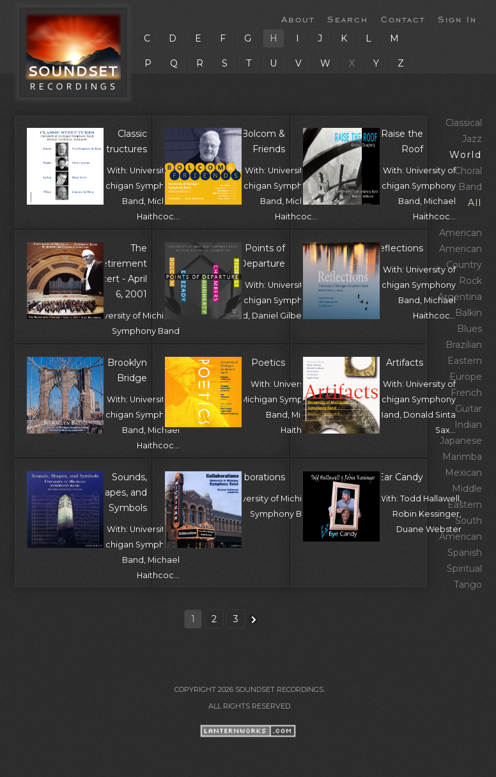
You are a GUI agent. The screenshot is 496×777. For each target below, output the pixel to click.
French (466, 392)
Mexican (463, 472)
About (297, 18)
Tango (468, 584)
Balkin (468, 312)
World (465, 155)
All (475, 202)
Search (347, 18)
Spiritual (464, 568)
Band (470, 186)
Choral (468, 171)
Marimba (462, 456)
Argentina (460, 296)
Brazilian (464, 344)
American (460, 233)
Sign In (457, 18)
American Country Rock (460, 264)
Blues (469, 328)
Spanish (464, 552)
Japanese (461, 440)
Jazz (472, 139)
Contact (403, 18)
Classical (464, 123)
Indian (468, 424)
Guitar (468, 408)
